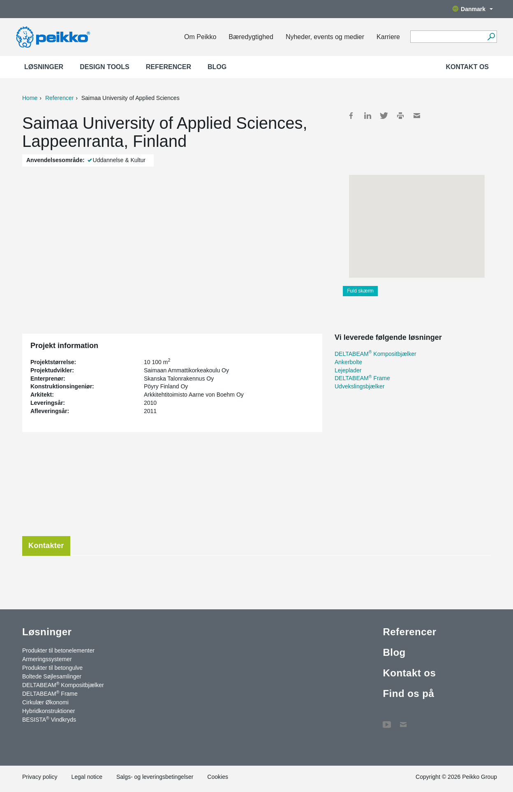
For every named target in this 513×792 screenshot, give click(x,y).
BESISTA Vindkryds (49, 719)
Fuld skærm (360, 291)
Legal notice (86, 776)
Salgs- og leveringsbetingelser (155, 776)
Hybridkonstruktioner (48, 711)
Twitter (384, 115)
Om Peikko (200, 36)
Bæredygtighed (251, 36)
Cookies (217, 776)
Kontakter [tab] (46, 545)
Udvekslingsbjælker (359, 386)
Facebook (351, 115)
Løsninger (43, 66)
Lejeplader (348, 370)
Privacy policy (40, 776)
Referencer (168, 66)
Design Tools (104, 66)
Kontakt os (467, 66)
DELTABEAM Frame (362, 378)
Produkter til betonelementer (58, 650)
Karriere (388, 36)
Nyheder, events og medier (325, 36)
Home (29, 98)
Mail (417, 115)
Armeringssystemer (47, 659)
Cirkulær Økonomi (45, 702)
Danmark (473, 9)
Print (400, 115)
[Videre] (491, 36)
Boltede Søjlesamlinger (51, 676)
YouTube (387, 720)
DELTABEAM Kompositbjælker (375, 354)
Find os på (408, 693)
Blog (217, 66)
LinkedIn (367, 115)
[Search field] (447, 37)
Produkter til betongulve (52, 667)
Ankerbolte (348, 362)
